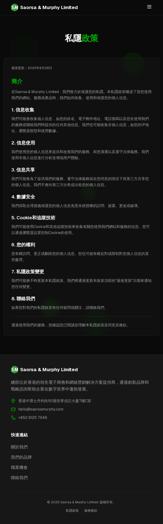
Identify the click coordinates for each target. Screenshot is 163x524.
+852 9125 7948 (32, 417)
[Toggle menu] (149, 7)
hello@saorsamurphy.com (40, 409)
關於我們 (19, 446)
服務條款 (90, 510)
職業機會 (19, 467)
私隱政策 (72, 510)
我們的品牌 (21, 457)
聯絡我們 (19, 477)
